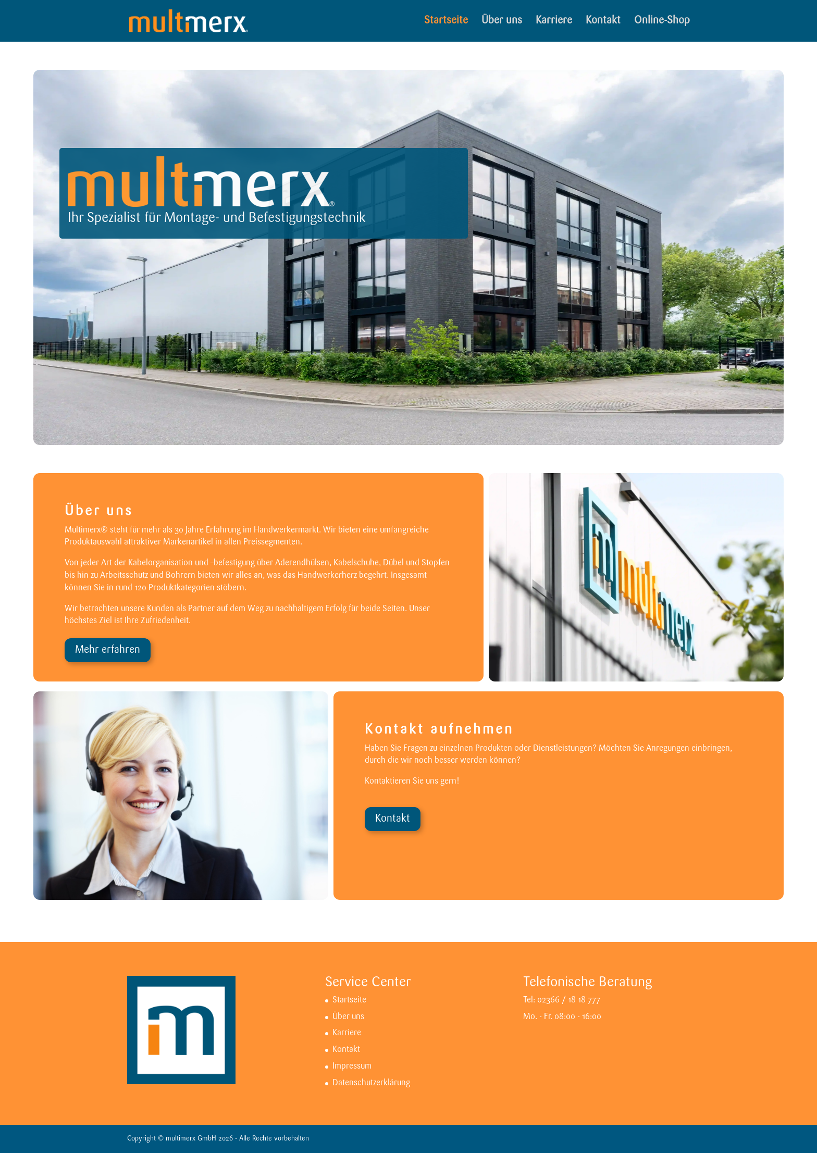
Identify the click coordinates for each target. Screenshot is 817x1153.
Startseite (446, 21)
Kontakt (603, 21)
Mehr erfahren (107, 650)
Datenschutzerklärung (371, 1083)
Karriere (554, 21)
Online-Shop (662, 21)
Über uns (501, 21)
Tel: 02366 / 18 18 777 (561, 1000)
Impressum (352, 1066)
